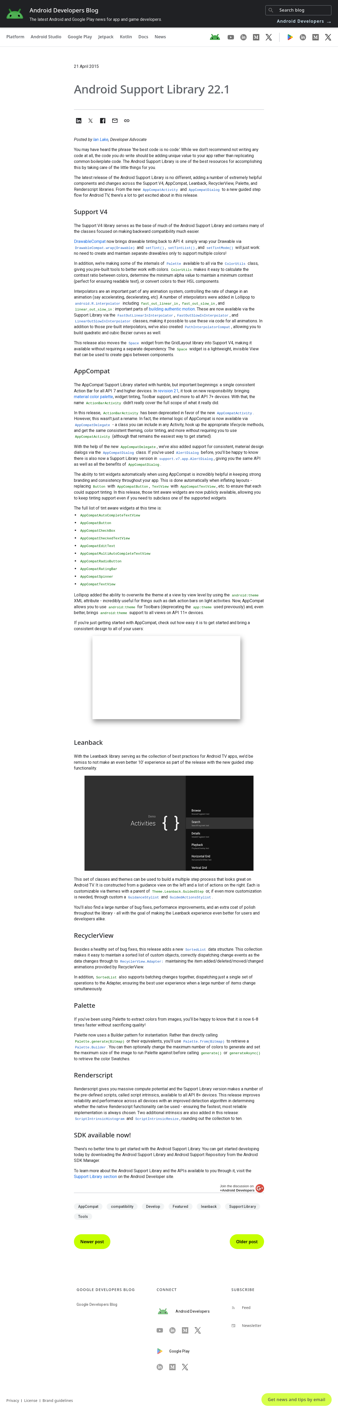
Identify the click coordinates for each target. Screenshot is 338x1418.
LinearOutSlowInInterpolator (103, 321)
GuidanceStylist (143, 897)
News (160, 37)
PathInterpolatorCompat (207, 327)
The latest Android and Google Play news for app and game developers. (96, 19)
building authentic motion (172, 309)
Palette (174, 264)
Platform (15, 37)
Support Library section (95, 1176)
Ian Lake (100, 139)
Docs (143, 37)
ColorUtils (235, 264)
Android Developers (304, 21)
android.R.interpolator (97, 304)
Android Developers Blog (64, 10)
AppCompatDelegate (92, 425)
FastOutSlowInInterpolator (203, 316)
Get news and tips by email (296, 1399)
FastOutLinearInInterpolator (145, 316)
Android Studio (46, 37)
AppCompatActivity (234, 413)
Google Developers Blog (97, 1304)
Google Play (80, 37)
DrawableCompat (90, 241)
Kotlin (126, 37)
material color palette (93, 396)
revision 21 (168, 390)
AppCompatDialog (118, 453)
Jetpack (106, 37)
